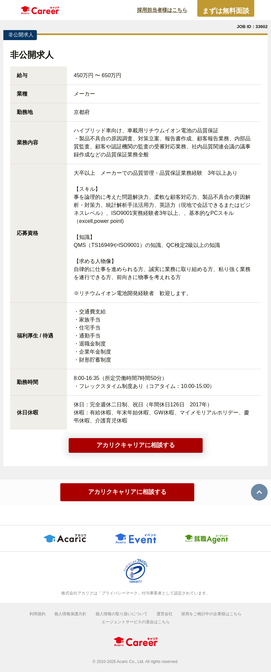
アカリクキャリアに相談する (135, 445)
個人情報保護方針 (70, 614)
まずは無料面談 (225, 10)
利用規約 (37, 614)
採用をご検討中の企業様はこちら (211, 614)
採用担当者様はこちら (162, 10)
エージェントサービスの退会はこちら (135, 622)
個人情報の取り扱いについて (121, 614)
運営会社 (164, 614)
